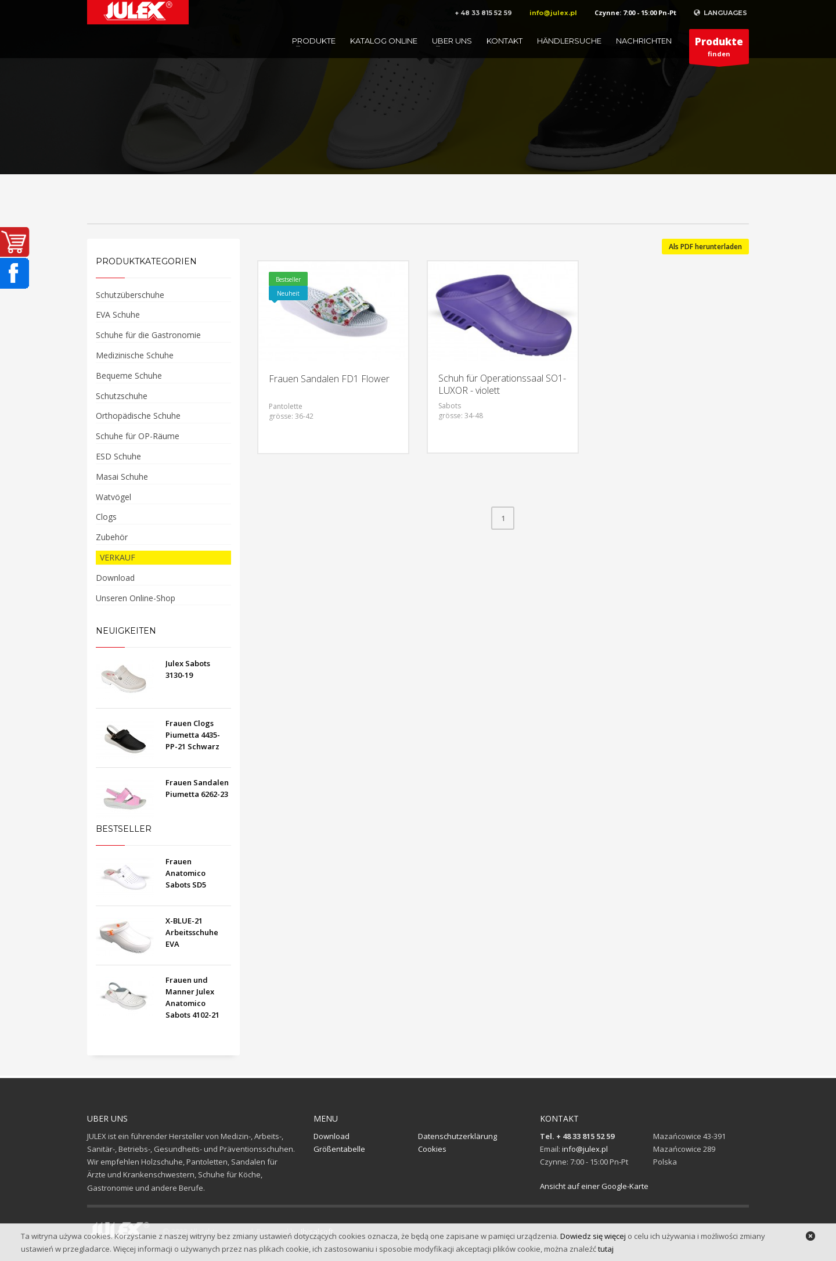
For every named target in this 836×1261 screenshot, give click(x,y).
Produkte (314, 40)
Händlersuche (569, 40)
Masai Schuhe (122, 476)
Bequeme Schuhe (129, 375)
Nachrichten (644, 40)
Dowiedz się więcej (593, 1236)
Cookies (432, 1149)
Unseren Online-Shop (135, 597)
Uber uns (452, 40)
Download (115, 577)
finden (719, 49)
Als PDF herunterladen (705, 247)
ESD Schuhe (118, 456)
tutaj (606, 1249)
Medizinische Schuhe (135, 355)
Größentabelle (339, 1149)
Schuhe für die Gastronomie (148, 334)
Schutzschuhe (121, 395)
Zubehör (112, 537)
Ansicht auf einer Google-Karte (594, 1186)
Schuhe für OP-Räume (137, 435)
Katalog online (383, 40)
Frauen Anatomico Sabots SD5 (185, 873)
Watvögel (113, 496)
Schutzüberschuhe (130, 294)
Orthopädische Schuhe (138, 415)
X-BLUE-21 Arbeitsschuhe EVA (191, 932)
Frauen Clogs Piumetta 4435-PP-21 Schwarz (192, 735)
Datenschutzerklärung (457, 1136)
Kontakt (504, 40)
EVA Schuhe (118, 314)
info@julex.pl (553, 13)
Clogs (106, 516)
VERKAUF (117, 557)
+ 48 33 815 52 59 (483, 13)
